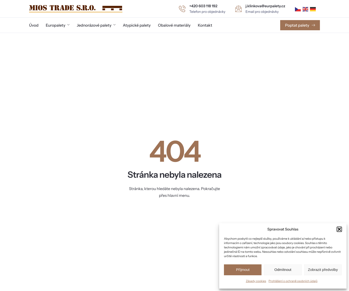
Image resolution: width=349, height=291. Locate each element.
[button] (339, 229)
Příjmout (243, 270)
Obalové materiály (174, 25)
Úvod (34, 25)
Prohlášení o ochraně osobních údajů (293, 281)
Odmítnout (282, 270)
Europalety (58, 25)
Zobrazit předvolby (323, 270)
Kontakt (205, 25)
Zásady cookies (256, 281)
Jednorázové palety (96, 25)
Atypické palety (137, 25)
